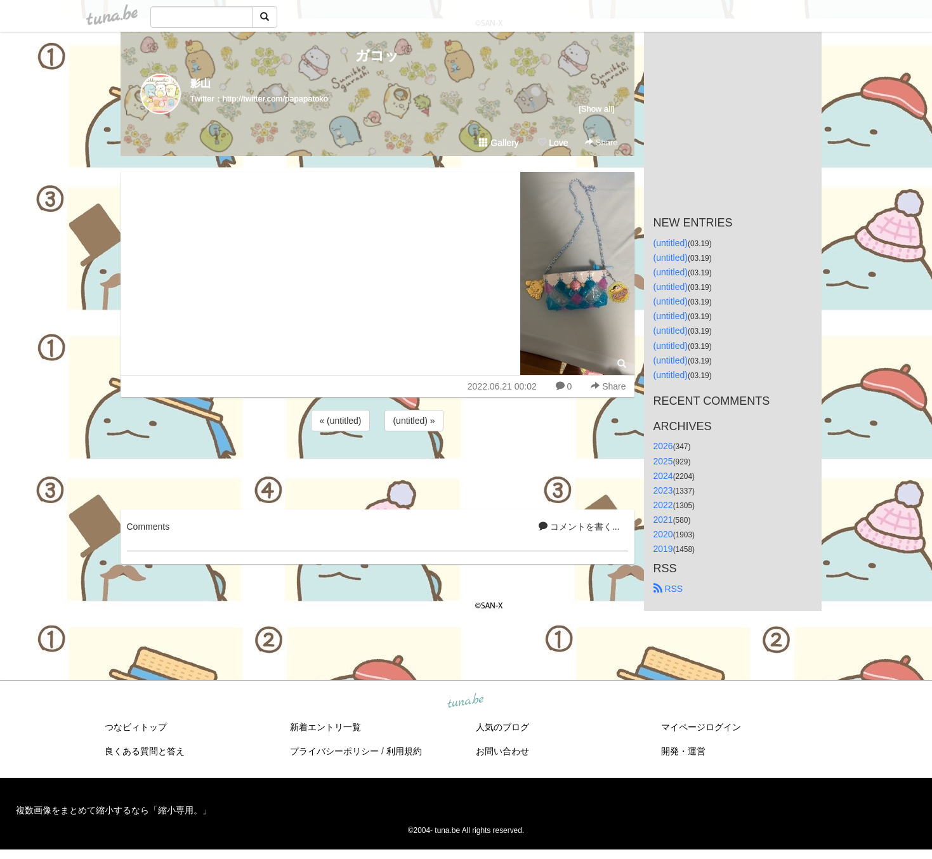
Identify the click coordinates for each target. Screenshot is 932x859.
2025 (663, 461)
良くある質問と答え (145, 751)
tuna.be (465, 701)
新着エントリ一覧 (325, 727)
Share (601, 142)
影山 (200, 83)
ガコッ (377, 55)
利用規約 (404, 751)
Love (552, 143)
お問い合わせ (502, 751)
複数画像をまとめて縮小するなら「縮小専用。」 (113, 810)
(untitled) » (414, 421)
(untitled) (670, 243)
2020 (663, 534)
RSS (668, 589)
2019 (663, 549)
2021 (663, 520)
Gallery (498, 143)
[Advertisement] (377, 468)
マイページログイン (701, 727)
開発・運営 (683, 751)
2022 (663, 505)
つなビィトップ (136, 727)
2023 (663, 490)
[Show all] (596, 109)
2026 (663, 446)
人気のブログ (502, 727)
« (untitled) (340, 421)
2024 (663, 476)
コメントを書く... (579, 526)
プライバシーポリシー (334, 751)
